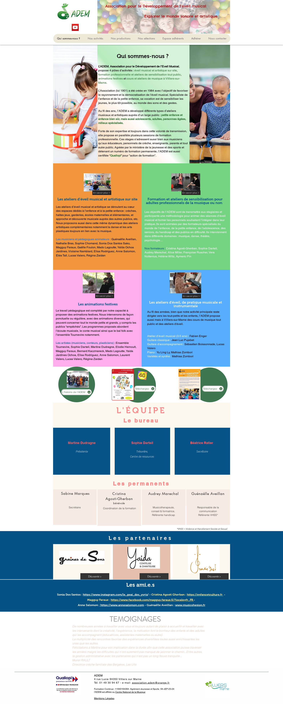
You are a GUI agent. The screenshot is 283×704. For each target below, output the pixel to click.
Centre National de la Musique (130, 692)
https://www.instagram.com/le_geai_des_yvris (115, 594)
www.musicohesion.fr (190, 605)
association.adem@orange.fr (151, 682)
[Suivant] (263, 640)
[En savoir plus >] (101, 192)
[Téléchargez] (145, 388)
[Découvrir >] (94, 576)
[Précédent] (19, 640)
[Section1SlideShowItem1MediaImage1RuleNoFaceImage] (141, 659)
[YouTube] (75, 27)
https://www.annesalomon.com (122, 605)
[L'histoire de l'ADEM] (76, 392)
